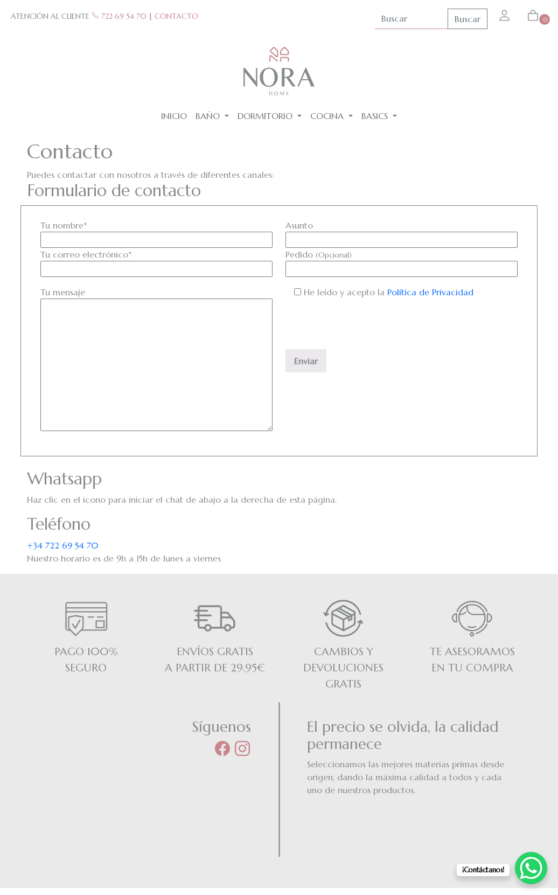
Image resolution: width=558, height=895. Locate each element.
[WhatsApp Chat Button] (531, 868)
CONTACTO (176, 16)
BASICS (375, 115)
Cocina (328, 115)
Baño (209, 115)
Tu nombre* (156, 232)
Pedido (401, 261)
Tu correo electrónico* (156, 261)
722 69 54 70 (119, 16)
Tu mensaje (156, 360)
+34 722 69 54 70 (63, 545)
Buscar (467, 18)
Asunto (401, 232)
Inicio (174, 115)
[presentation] (367, 328)
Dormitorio (266, 115)
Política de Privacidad (430, 292)
